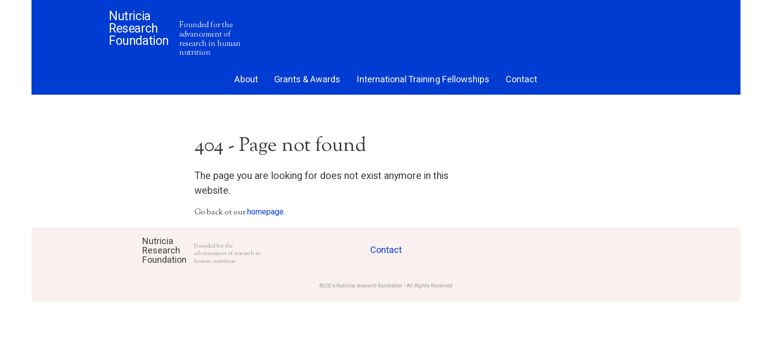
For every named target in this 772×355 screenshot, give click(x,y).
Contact (386, 250)
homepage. (266, 212)
